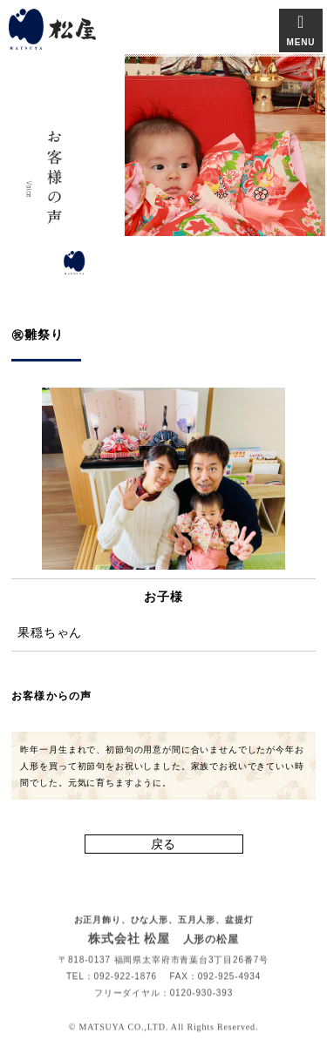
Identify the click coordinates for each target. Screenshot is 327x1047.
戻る (164, 844)
